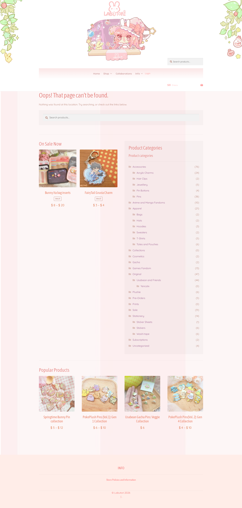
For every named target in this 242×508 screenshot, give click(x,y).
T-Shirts (141, 238)
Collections (139, 250)
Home (96, 73)
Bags (139, 214)
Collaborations (124, 73)
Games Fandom (142, 268)
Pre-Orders (139, 298)
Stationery (138, 316)
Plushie (137, 292)
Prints (136, 304)
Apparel (137, 208)
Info (139, 73)
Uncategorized (141, 345)
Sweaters (142, 232)
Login (147, 73)
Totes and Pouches (147, 244)
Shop (107, 73)
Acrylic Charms (145, 172)
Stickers (141, 327)
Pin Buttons (143, 190)
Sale (135, 309)
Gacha (136, 262)
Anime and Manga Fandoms (149, 202)
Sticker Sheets (144, 322)
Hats (139, 220)
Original (137, 274)
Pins (139, 196)
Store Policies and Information (121, 479)
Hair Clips (142, 178)
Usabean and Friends (149, 280)
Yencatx (145, 286)
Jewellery (142, 184)
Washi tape (143, 333)
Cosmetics (138, 256)
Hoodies (141, 226)
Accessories (139, 166)
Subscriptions (140, 339)
